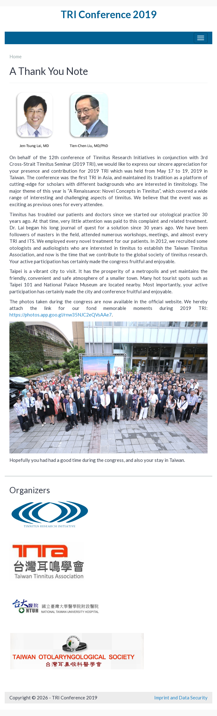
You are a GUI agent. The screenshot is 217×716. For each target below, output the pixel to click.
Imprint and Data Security (181, 697)
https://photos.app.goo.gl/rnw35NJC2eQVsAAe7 (60, 314)
